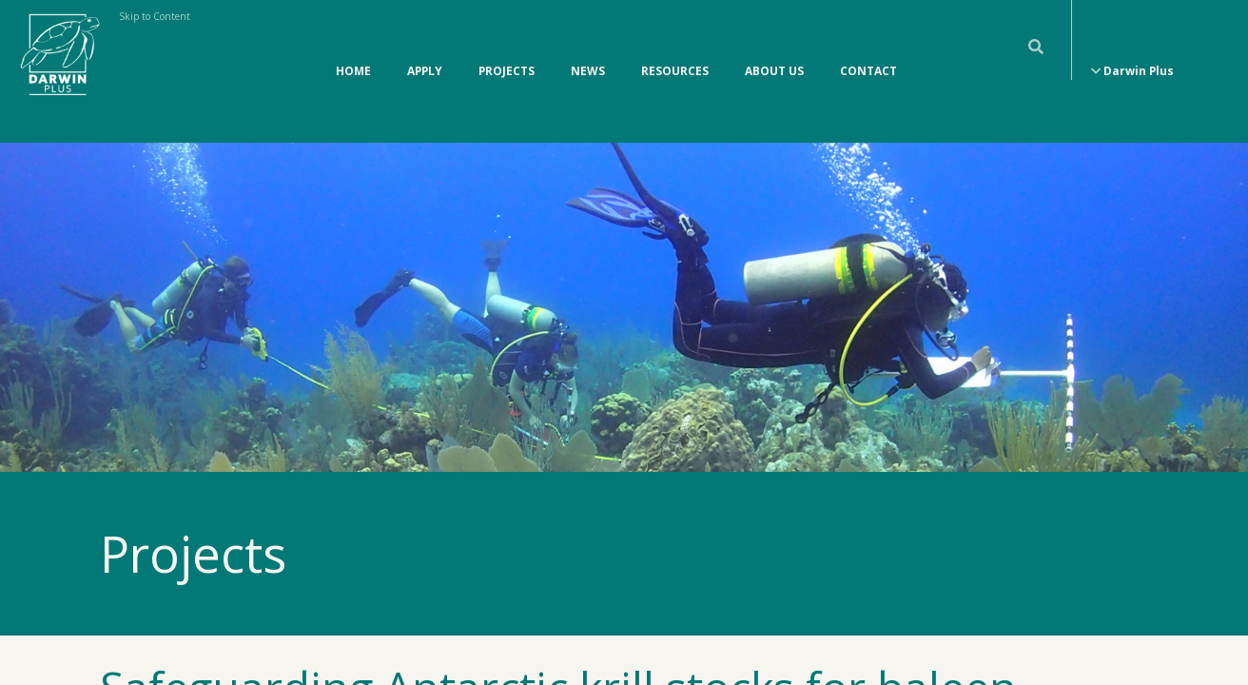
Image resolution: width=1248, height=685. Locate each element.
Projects (506, 51)
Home (353, 51)
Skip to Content (154, 16)
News (588, 51)
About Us (774, 51)
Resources (675, 51)
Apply (424, 51)
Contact (868, 51)
